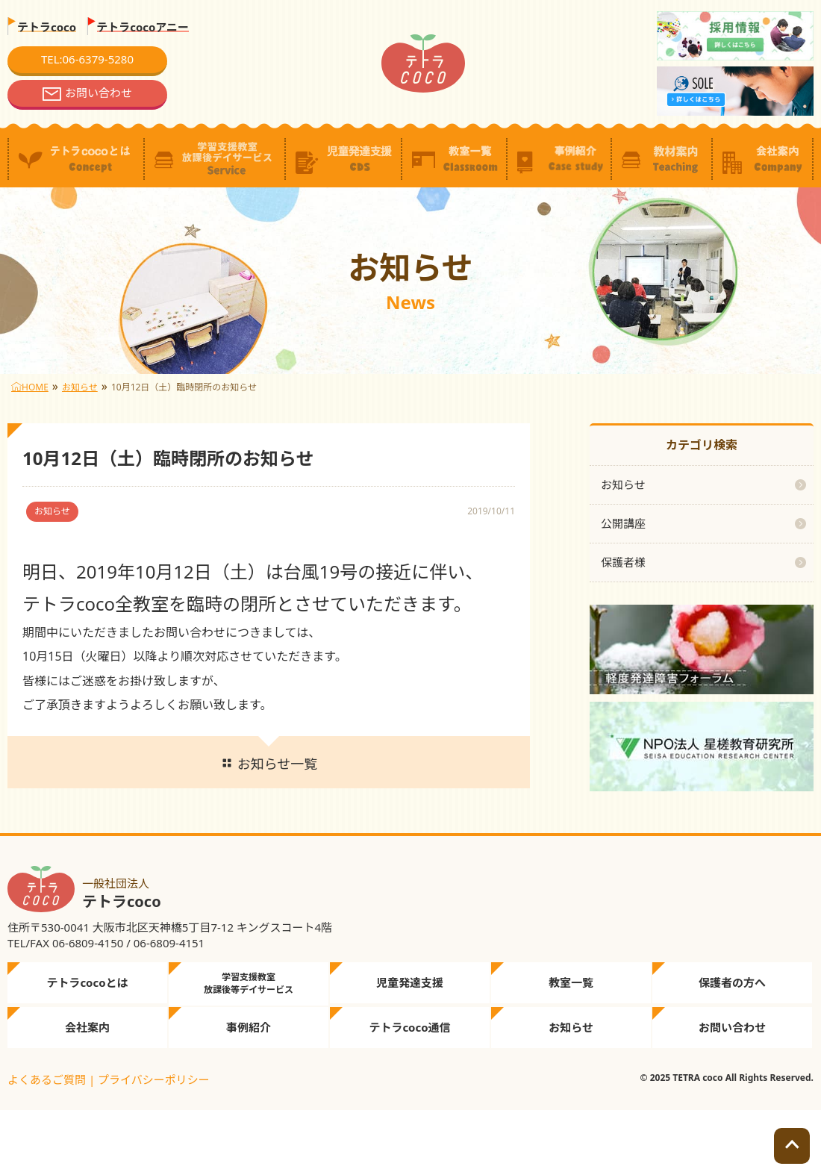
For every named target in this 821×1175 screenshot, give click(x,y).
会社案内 (87, 1027)
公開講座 (623, 523)
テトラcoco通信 (409, 1027)
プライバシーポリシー (154, 1079)
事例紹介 (248, 1027)
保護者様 (623, 562)
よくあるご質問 (46, 1079)
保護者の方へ (732, 982)
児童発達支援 (409, 982)
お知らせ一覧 (269, 764)
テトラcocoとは (87, 982)
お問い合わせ (98, 92)
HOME (30, 387)
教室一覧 (571, 982)
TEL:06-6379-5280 (87, 59)
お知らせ (80, 387)
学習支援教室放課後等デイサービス (248, 983)
